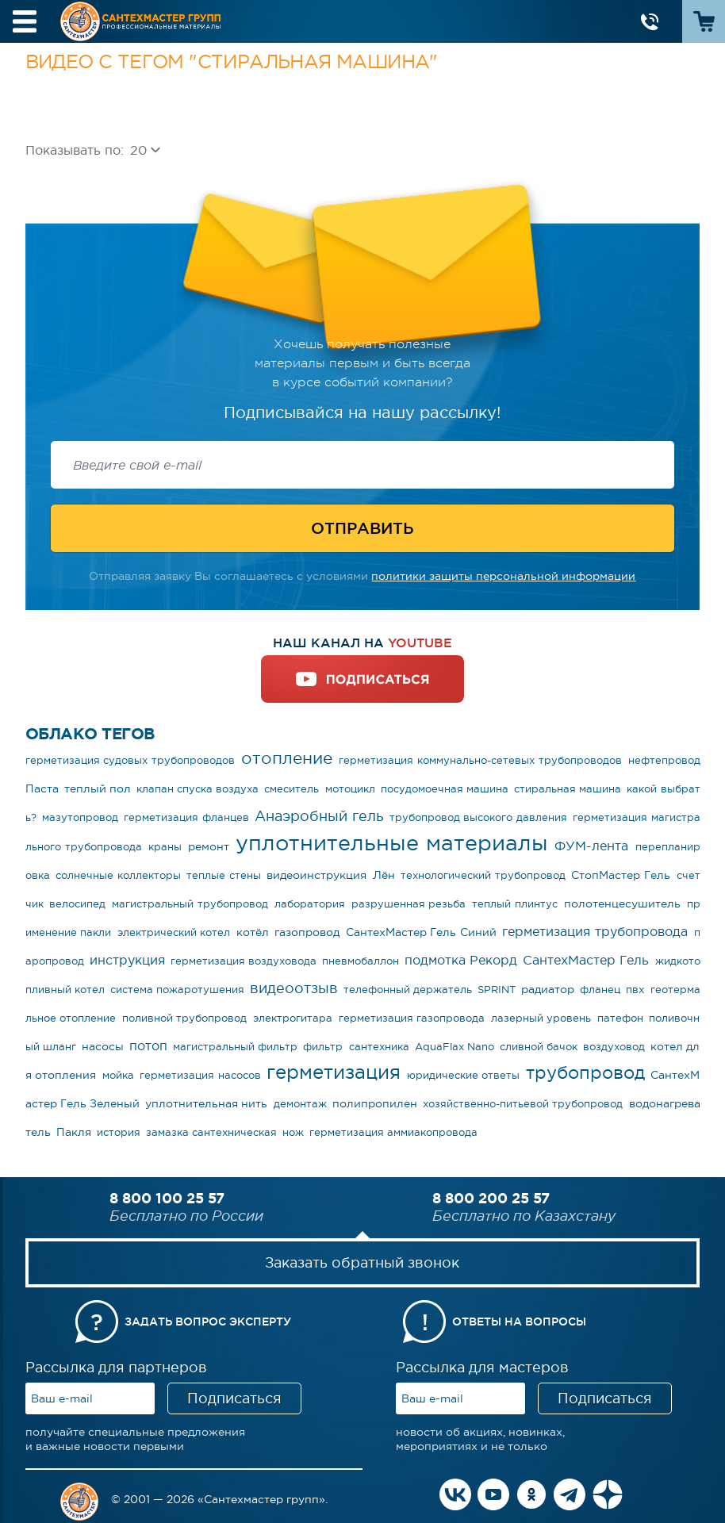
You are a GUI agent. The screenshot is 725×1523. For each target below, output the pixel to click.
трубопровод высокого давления (478, 817)
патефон (620, 1018)
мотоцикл (350, 789)
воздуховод (614, 1047)
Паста (42, 788)
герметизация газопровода (412, 1018)
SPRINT (497, 990)
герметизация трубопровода (595, 931)
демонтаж (300, 1104)
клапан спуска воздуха (197, 789)
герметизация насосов (200, 1075)
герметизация (334, 1072)
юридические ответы (463, 1075)
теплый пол (97, 788)
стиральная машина (567, 789)
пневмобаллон (360, 961)
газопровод (306, 932)
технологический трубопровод (483, 875)
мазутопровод (80, 817)
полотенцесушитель (622, 903)
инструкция (127, 960)
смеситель (291, 789)
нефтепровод (664, 760)
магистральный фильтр (235, 1047)
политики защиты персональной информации (503, 576)
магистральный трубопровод (190, 904)
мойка (118, 1075)
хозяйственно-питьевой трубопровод (523, 1104)
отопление (286, 758)
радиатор (547, 989)
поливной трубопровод (184, 1018)
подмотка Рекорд (461, 960)
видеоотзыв (294, 988)
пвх (635, 990)
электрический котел (174, 932)
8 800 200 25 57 (491, 1198)
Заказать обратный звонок (362, 1263)
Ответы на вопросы (519, 1321)
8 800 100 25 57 (166, 1198)
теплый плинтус (515, 904)
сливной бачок (538, 1047)
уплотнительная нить (206, 1103)
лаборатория (309, 904)
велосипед (77, 904)
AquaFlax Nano (454, 1047)
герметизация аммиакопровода (393, 1132)
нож (293, 1132)
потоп (148, 1045)
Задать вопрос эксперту (208, 1321)
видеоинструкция (316, 875)
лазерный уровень (541, 1018)
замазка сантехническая (211, 1132)
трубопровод (585, 1073)
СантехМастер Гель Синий (421, 932)
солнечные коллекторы (118, 875)
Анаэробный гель (319, 816)
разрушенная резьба (408, 904)
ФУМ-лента (591, 845)
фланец (600, 990)
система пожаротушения (177, 990)
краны (165, 847)
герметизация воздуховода (243, 961)
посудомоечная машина (444, 789)
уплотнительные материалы (392, 843)
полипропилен (374, 1103)
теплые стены (223, 875)
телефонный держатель (407, 990)
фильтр (323, 1047)
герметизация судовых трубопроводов (130, 760)
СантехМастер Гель (586, 960)
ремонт (208, 846)
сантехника (379, 1047)
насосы (103, 1046)
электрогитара (292, 1018)
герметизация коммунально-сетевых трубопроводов (480, 760)
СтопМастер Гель (620, 875)
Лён (384, 875)
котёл (252, 932)
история (118, 1132)
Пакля (73, 1132)
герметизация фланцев (186, 817)
